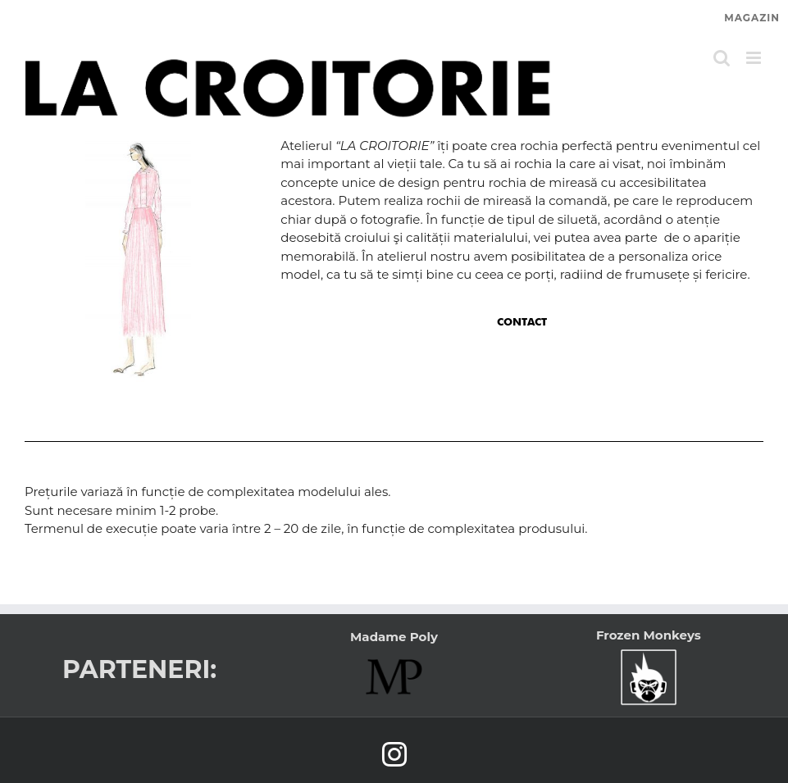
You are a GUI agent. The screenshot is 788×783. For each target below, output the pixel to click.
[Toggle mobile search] (721, 57)
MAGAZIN (752, 17)
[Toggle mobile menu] (754, 57)
